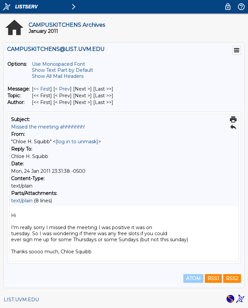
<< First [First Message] (42, 89)
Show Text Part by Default (62, 70)
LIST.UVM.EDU (21, 300)
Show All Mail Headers (57, 76)
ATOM (193, 278)
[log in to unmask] (77, 142)
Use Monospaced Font (58, 64)
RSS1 (213, 278)
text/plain (22, 201)
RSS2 (232, 278)
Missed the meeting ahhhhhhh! (48, 127)
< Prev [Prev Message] (62, 89)
